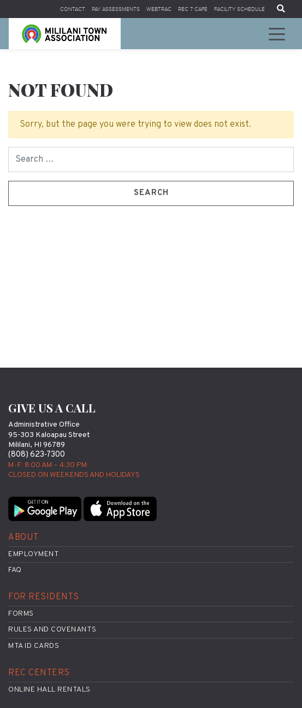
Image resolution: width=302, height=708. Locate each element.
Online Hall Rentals (49, 689)
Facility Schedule (239, 9)
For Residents (43, 597)
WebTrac (158, 9)
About (23, 537)
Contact (72, 9)
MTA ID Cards (33, 646)
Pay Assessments (116, 9)
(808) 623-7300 (36, 455)
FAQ (15, 570)
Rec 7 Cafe (193, 9)
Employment (33, 554)
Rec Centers (39, 673)
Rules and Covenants (52, 629)
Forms (21, 613)
